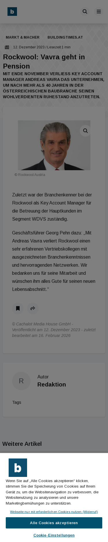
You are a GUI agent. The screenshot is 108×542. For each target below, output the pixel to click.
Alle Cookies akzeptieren (54, 523)
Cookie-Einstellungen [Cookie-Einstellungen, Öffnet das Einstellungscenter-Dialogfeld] (54, 535)
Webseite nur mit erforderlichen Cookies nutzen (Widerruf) (54, 511)
